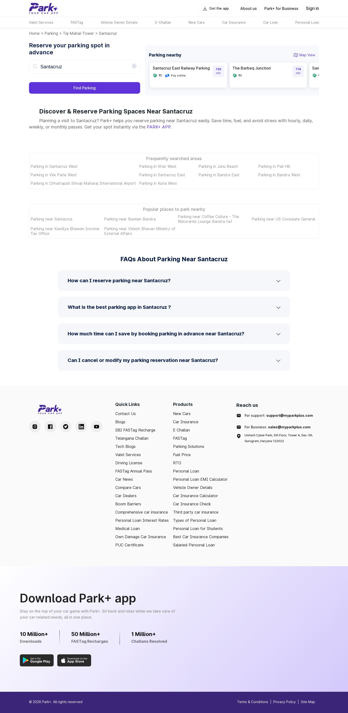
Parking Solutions (188, 446)
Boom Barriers (128, 503)
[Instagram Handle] (35, 426)
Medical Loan (127, 528)
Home (34, 33)
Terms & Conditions (252, 702)
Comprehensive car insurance (141, 512)
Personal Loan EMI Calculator (200, 479)
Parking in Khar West (157, 166)
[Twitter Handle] (66, 426)
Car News (124, 479)
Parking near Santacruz (51, 219)
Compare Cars (128, 487)
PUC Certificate (129, 545)
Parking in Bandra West (279, 174)
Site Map (308, 702)
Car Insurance (185, 421)
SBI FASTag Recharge (135, 430)
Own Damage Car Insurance (140, 536)
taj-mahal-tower (78, 33)
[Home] (43, 8)
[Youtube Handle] (96, 426)
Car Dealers (126, 495)
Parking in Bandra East (218, 174)
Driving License (128, 462)
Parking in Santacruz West (54, 166)
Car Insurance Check (192, 503)
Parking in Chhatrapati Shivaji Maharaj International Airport (83, 183)
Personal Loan (186, 471)
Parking (51, 33)
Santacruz (108, 33)
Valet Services (128, 454)
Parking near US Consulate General (283, 219)
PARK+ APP (159, 126)
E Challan (181, 430)
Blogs (120, 421)
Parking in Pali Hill (274, 166)
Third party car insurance (195, 512)
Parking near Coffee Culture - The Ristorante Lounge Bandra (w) (208, 219)
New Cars (182, 413)
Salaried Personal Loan (194, 545)
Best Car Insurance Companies (201, 536)
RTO (177, 462)
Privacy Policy (284, 702)
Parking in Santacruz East (162, 174)
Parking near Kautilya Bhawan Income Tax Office (64, 231)
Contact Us (125, 413)
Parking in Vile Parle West (53, 174)
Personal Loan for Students (198, 528)
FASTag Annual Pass (133, 471)
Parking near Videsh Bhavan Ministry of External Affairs (139, 231)
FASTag (180, 438)
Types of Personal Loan (194, 520)
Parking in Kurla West (158, 183)
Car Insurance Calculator (195, 495)
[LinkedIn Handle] (81, 426)
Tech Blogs (125, 446)
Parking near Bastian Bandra (130, 219)
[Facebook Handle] (50, 426)
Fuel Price (182, 454)
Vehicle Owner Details (192, 487)
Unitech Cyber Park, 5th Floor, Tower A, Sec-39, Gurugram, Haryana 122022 (279, 438)
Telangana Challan (131, 438)
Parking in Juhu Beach (218, 166)
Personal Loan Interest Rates (142, 520)
